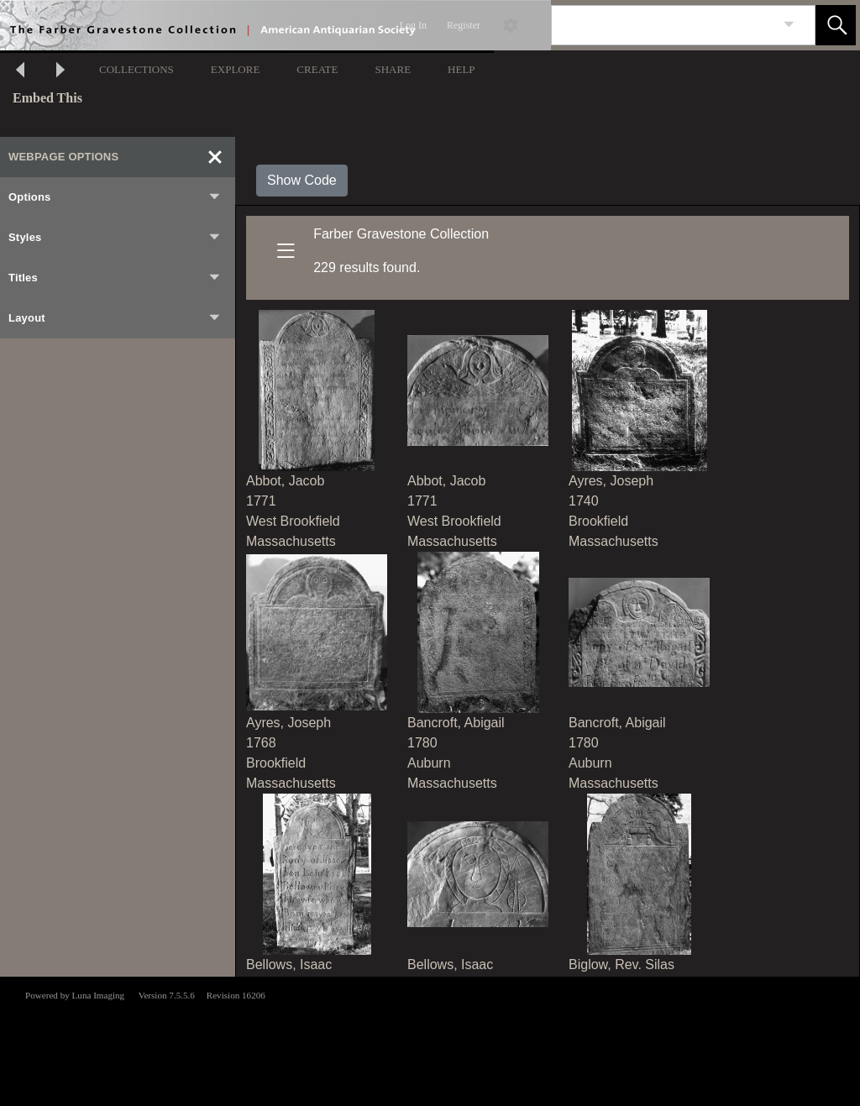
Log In (413, 25)
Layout (115, 318)
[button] (835, 25)
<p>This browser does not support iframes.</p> (430, 1040)
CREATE (317, 69)
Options (115, 197)
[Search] (663, 25)
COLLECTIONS (136, 69)
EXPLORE (235, 69)
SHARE (393, 69)
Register (463, 25)
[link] (789, 24)
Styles (115, 237)
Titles (115, 278)
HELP (461, 69)
